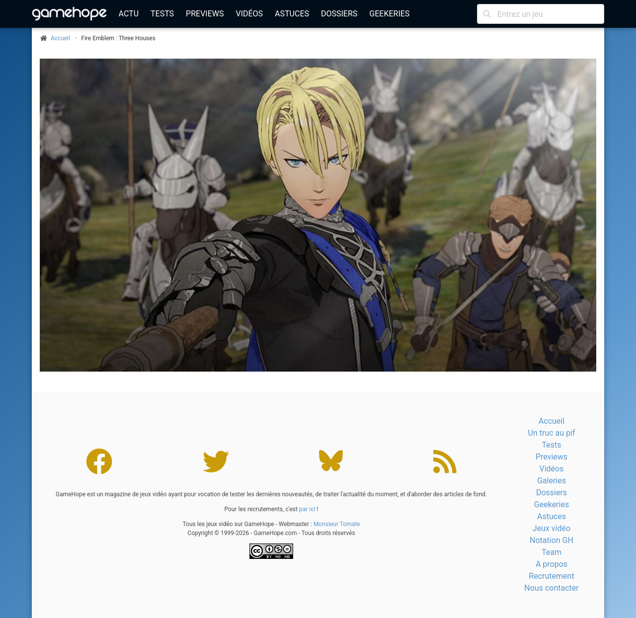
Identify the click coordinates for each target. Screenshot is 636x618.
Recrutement (551, 576)
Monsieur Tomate (337, 524)
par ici (307, 509)
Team (551, 552)
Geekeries (389, 13)
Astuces (292, 13)
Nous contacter (551, 588)
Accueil (551, 421)
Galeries (551, 480)
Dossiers (339, 13)
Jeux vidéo (551, 528)
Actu (129, 13)
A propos (551, 564)
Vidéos (249, 13)
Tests (162, 13)
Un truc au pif (551, 433)
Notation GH (551, 540)
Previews (205, 13)
